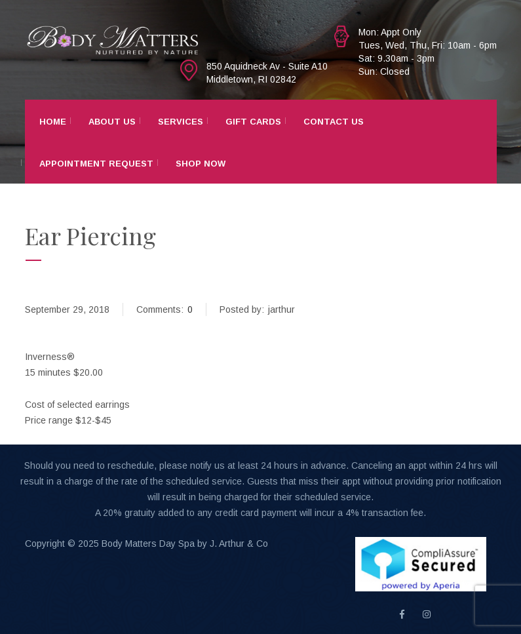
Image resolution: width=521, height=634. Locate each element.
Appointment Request (96, 163)
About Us (112, 122)
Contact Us (333, 122)
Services (180, 122)
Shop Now (200, 163)
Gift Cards (253, 122)
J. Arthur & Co (239, 543)
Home (52, 122)
